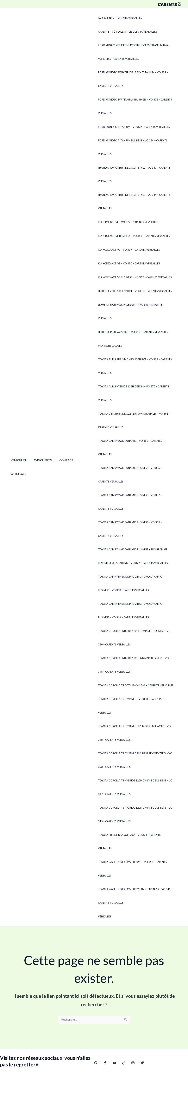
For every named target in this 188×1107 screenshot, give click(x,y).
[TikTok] (120, 1036)
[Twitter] (137, 1036)
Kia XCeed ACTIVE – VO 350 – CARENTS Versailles (128, 263)
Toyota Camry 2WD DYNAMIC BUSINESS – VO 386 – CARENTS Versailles (134, 474)
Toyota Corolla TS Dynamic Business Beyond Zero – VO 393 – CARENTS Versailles (134, 746)
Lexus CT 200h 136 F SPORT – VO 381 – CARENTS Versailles (134, 291)
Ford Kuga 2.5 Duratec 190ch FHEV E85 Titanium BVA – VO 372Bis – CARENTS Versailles (135, 52)
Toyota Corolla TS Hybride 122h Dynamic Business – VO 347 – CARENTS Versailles (134, 774)
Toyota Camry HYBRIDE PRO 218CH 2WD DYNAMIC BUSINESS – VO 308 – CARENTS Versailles (136, 583)
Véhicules (103, 889)
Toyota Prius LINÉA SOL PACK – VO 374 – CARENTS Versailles (135, 821)
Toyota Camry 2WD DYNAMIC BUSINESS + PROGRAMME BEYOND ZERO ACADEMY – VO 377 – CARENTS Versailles (132, 556)
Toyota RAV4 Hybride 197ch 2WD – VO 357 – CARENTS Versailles (131, 842)
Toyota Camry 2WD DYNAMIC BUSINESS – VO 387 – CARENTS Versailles (134, 502)
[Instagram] (129, 1036)
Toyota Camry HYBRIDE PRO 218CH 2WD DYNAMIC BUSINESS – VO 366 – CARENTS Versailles (136, 610)
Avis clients (39, 447)
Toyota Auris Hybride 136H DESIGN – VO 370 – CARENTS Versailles (132, 393)
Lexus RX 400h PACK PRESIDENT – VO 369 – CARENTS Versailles (129, 311)
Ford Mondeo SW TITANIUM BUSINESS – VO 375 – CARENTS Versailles (134, 106)
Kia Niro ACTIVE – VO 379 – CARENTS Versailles (127, 222)
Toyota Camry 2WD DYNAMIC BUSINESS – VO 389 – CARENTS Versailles (134, 529)
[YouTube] (112, 1036)
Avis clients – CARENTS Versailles (119, 17)
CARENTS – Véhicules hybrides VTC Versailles (126, 31)
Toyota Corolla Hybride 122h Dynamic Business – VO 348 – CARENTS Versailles (135, 665)
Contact (61, 447)
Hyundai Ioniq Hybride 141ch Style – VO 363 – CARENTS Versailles (133, 174)
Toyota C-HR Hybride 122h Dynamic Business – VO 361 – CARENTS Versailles (133, 420)
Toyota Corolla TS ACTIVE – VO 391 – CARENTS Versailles (134, 685)
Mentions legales (109, 345)
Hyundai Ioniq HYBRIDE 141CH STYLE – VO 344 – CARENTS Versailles (133, 201)
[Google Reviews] (95, 1036)
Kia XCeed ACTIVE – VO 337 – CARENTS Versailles (128, 249)
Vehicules (17, 447)
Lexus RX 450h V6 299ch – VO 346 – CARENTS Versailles (132, 331)
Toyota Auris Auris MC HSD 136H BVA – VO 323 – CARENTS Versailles (134, 366)
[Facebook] (104, 1036)
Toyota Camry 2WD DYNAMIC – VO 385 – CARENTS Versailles (129, 447)
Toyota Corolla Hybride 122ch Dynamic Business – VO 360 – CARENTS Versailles (136, 637)
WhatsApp (17, 460)
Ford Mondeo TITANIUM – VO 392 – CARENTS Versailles (133, 126)
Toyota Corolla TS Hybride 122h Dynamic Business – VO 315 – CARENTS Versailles (134, 801)
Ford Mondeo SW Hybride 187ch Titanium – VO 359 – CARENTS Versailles (132, 79)
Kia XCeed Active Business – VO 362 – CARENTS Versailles (134, 277)
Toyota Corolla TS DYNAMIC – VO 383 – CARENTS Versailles (136, 699)
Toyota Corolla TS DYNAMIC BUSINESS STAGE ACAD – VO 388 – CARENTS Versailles (133, 719)
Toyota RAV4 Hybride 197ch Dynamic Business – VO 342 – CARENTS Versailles (134, 869)
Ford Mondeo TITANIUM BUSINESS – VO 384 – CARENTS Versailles (131, 147)
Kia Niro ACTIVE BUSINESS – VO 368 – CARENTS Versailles (133, 235)
